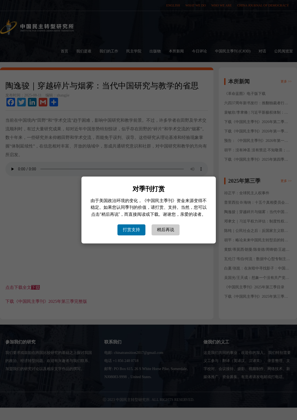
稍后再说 (165, 229)
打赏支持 (131, 229)
